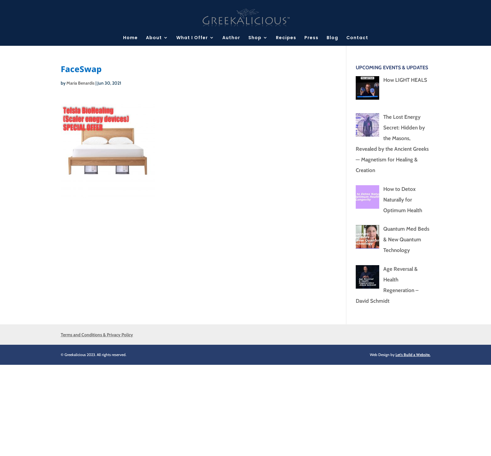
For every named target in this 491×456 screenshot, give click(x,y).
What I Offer (192, 38)
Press (311, 38)
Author (231, 38)
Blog (332, 38)
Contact (357, 38)
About (154, 38)
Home (130, 38)
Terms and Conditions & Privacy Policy (97, 335)
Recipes (286, 38)
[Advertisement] (188, 409)
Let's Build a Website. (413, 354)
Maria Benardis (80, 83)
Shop (254, 38)
